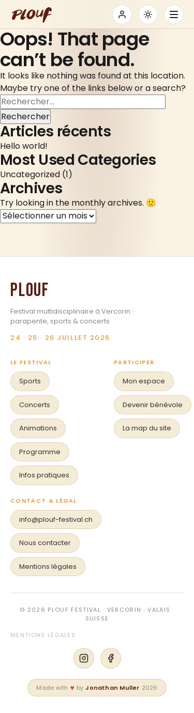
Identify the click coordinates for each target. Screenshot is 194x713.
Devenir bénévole (153, 405)
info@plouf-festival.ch (56, 519)
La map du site (147, 428)
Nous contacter (45, 543)
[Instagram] (83, 658)
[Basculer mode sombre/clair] (148, 14)
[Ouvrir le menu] (174, 14)
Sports (30, 381)
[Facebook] (110, 658)
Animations (38, 428)
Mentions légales (48, 566)
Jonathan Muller (112, 688)
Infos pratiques (44, 475)
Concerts (34, 405)
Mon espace (144, 381)
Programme (40, 452)
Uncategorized (30, 174)
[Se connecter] (122, 14)
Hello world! (24, 146)
